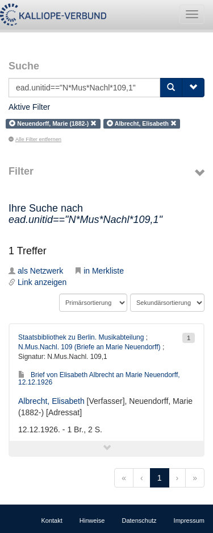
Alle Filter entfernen (35, 139)
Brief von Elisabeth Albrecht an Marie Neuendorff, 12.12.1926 (99, 378)
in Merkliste (99, 270)
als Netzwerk (36, 270)
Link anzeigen (37, 282)
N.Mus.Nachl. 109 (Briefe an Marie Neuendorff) (89, 347)
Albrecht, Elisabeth (51, 401)
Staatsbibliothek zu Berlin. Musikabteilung (81, 337)
